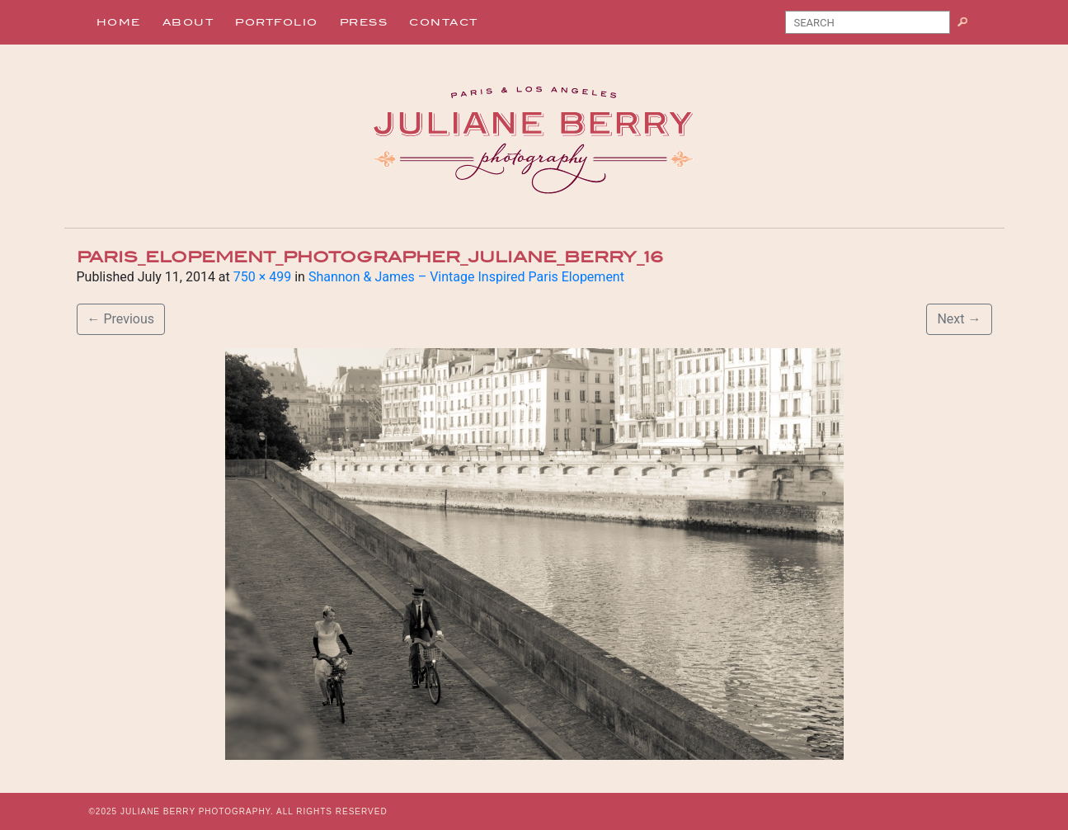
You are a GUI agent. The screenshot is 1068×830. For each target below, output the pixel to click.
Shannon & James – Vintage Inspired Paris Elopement (466, 277)
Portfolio (276, 22)
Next (959, 319)
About (188, 22)
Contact (443, 22)
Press (364, 22)
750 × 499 (262, 277)
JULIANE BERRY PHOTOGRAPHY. (197, 811)
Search (969, 26)
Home (118, 22)
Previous (121, 319)
